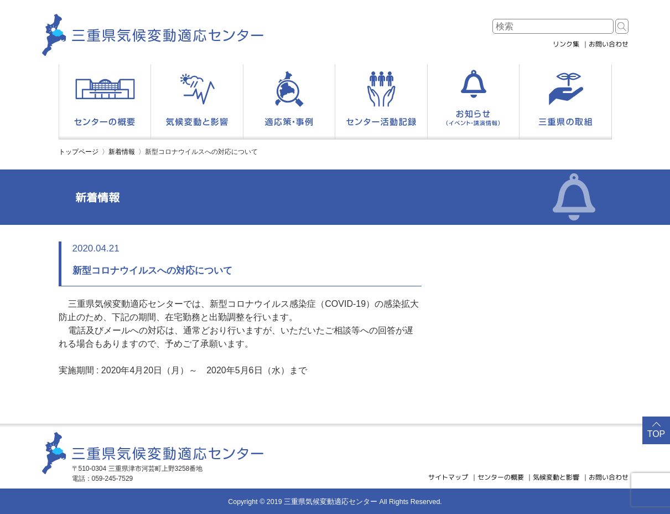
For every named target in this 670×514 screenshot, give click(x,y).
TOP (656, 434)
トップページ (78, 152)
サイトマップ (448, 477)
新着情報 (121, 152)
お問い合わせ (609, 44)
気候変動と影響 (556, 477)
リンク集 (566, 44)
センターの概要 (500, 477)
